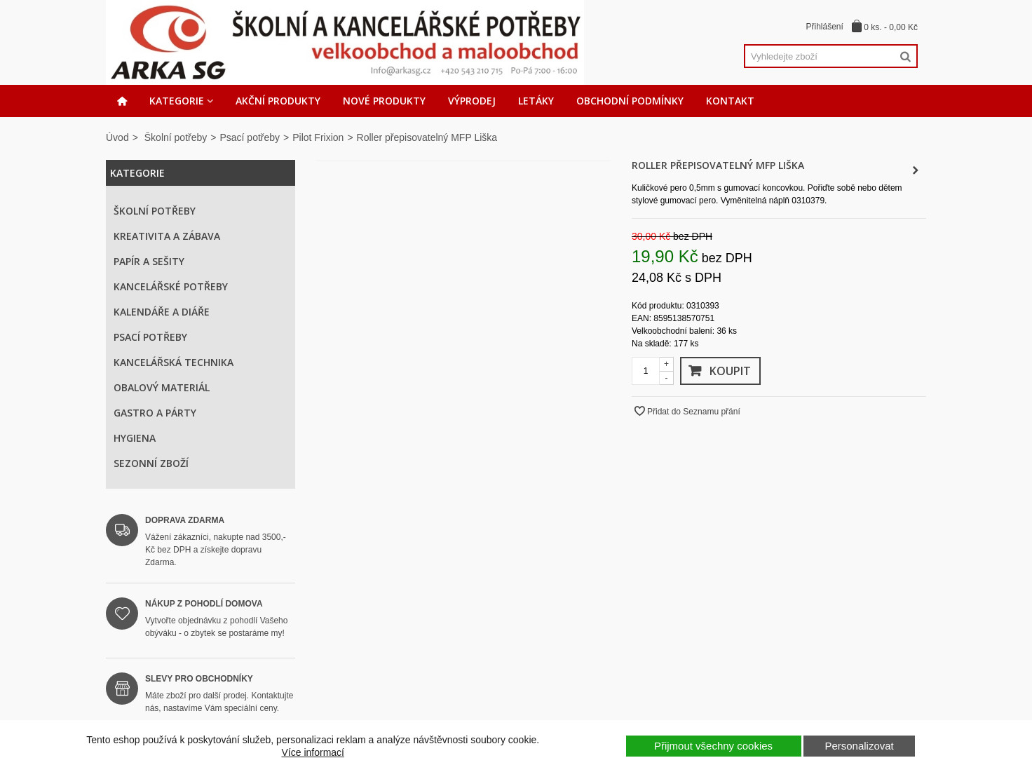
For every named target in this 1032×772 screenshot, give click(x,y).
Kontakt (730, 100)
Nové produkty (384, 100)
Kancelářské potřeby (171, 286)
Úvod (117, 137)
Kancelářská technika (173, 362)
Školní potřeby (176, 137)
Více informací (313, 752)
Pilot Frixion (318, 137)
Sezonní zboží (151, 463)
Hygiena (135, 438)
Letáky (536, 100)
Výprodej (472, 100)
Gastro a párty (155, 412)
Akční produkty (278, 100)
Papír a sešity (149, 261)
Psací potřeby (249, 137)
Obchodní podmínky (630, 100)
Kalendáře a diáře (162, 311)
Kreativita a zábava (167, 236)
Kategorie (176, 100)
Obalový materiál (162, 387)
